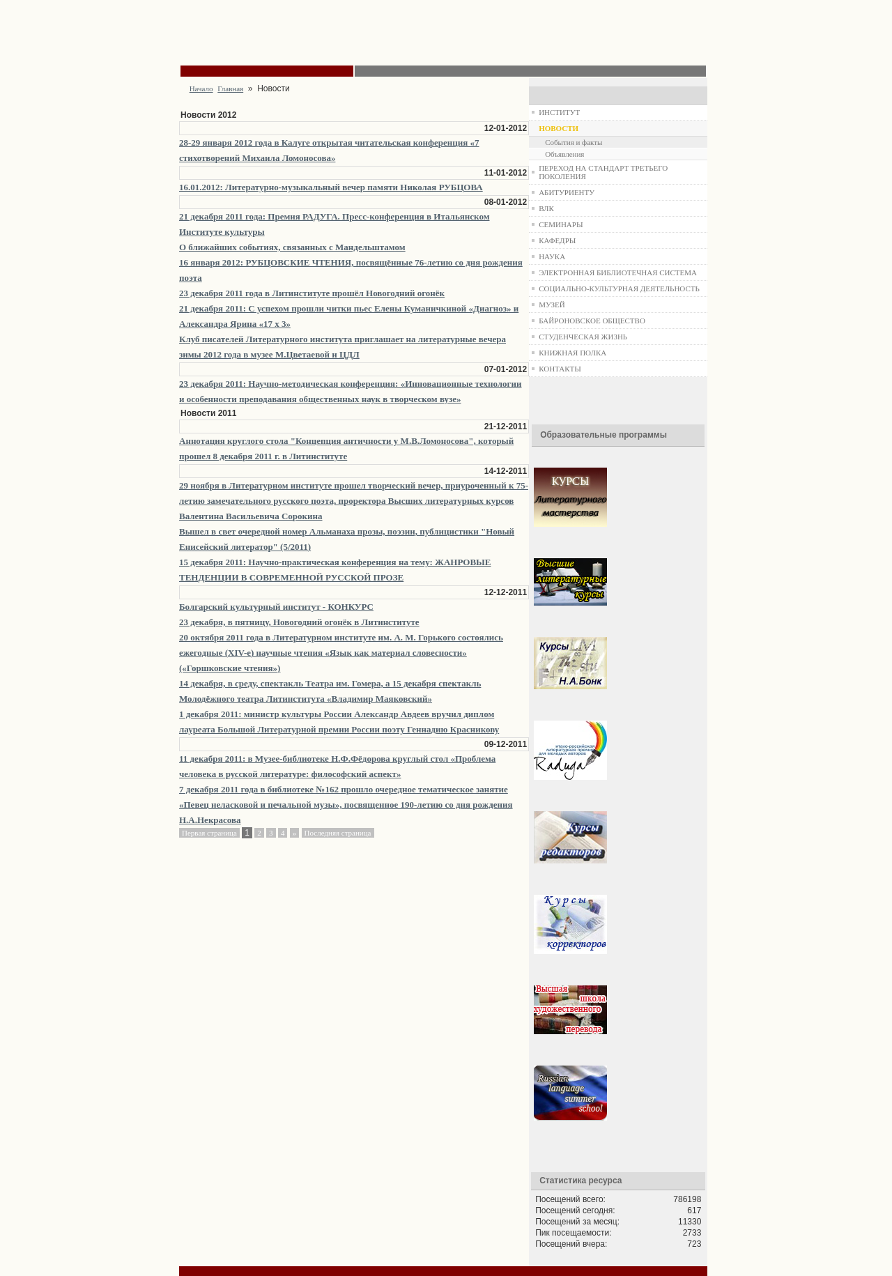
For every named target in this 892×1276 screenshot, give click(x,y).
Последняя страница (338, 833)
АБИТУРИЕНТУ (566, 192)
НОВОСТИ (558, 128)
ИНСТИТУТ (559, 112)
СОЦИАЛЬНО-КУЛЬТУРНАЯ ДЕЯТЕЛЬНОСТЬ (619, 288)
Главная (230, 88)
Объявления (564, 154)
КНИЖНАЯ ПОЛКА (572, 352)
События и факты (573, 142)
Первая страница (209, 833)
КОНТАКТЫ (560, 368)
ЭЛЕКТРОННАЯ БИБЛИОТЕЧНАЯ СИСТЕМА (618, 272)
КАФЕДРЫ (557, 240)
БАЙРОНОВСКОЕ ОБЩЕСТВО (592, 320)
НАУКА (552, 256)
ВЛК (546, 208)
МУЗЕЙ (552, 304)
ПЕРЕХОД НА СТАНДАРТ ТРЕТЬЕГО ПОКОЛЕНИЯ (603, 172)
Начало (201, 88)
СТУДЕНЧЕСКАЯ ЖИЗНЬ (583, 336)
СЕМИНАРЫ (561, 224)
